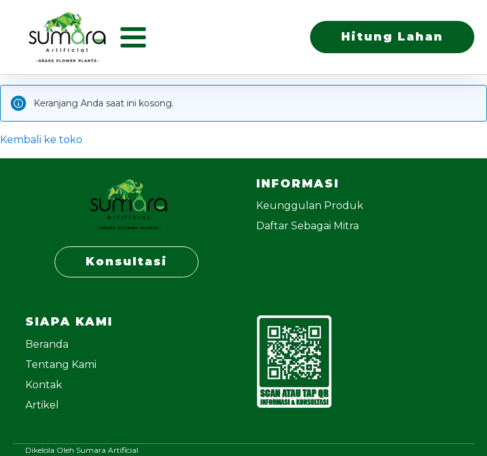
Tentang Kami (60, 364)
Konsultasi (126, 262)
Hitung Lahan (392, 37)
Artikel (42, 405)
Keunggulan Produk (309, 206)
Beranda (46, 344)
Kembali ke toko (41, 140)
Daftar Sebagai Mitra (307, 226)
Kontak (43, 385)
